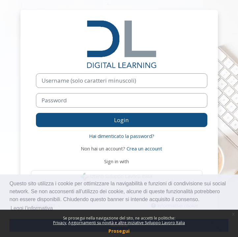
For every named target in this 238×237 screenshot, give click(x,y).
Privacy (59, 222)
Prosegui (119, 231)
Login (121, 120)
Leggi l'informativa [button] (32, 208)
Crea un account (144, 148)
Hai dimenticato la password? (121, 136)
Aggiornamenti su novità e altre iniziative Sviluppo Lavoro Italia (126, 222)
